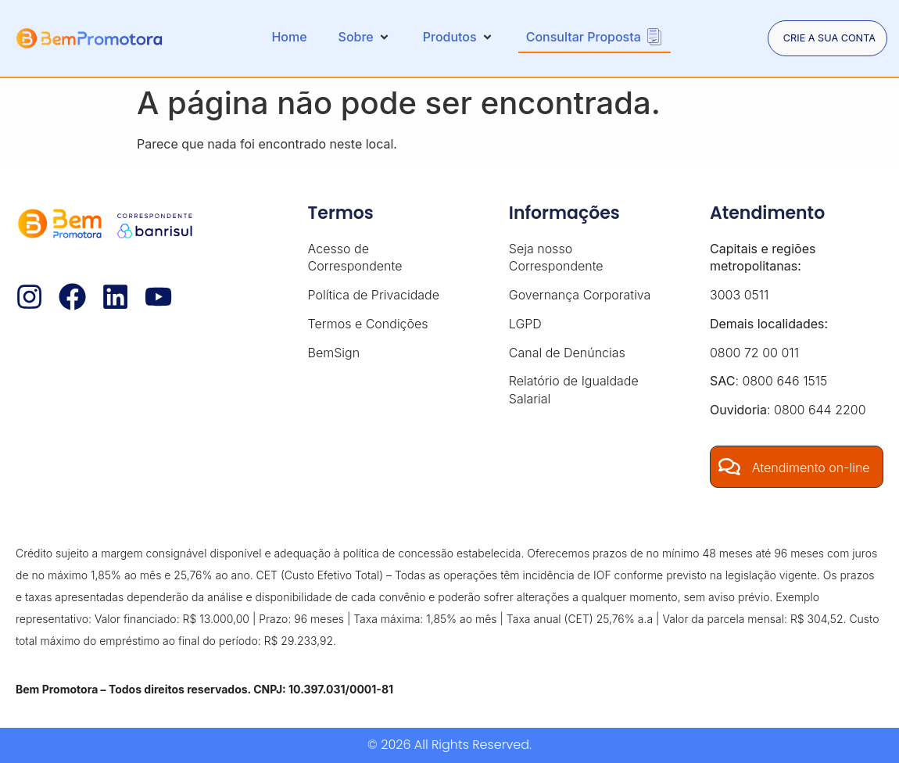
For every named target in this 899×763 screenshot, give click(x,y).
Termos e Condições (368, 323)
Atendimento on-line (813, 467)
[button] (359, 36)
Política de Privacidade (373, 295)
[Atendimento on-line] (730, 466)
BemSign (334, 352)
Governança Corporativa (580, 295)
